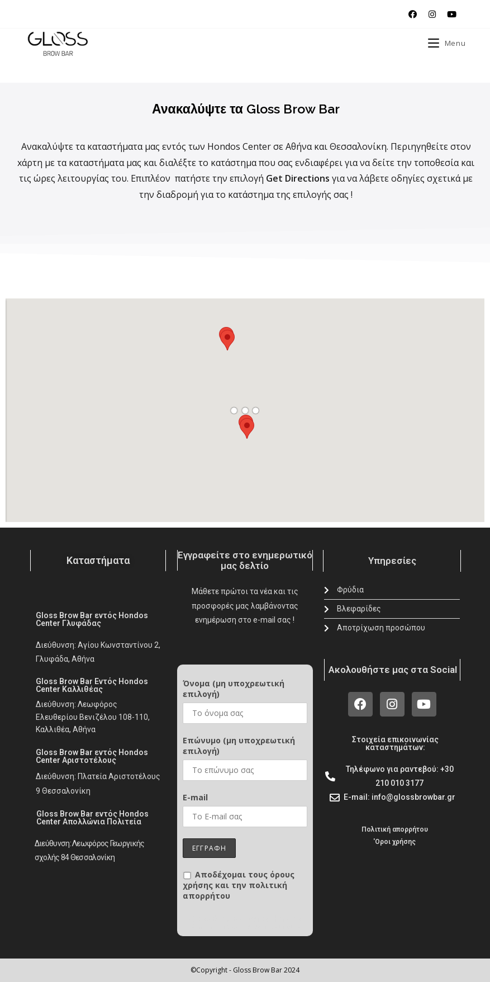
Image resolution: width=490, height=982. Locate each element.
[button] (227, 340)
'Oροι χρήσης (394, 842)
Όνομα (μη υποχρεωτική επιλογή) (233, 688)
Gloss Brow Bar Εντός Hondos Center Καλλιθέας (92, 685)
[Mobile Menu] (446, 43)
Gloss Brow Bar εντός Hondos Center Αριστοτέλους (92, 756)
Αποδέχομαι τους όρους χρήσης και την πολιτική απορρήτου (238, 885)
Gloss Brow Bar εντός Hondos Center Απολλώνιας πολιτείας (245, 922)
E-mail (195, 797)
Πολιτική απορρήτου (394, 829)
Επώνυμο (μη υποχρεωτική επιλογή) (239, 745)
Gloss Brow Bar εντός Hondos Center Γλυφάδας (92, 619)
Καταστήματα (98, 560)
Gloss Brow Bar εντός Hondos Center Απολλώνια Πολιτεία (92, 817)
